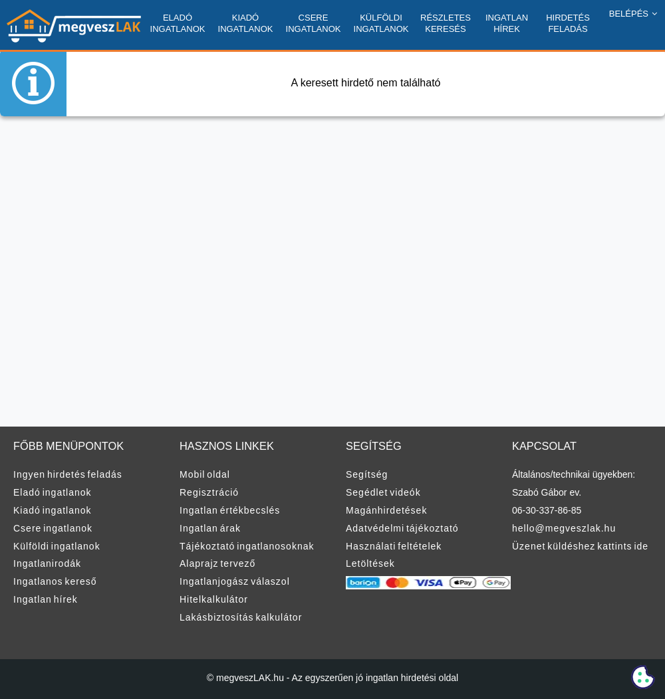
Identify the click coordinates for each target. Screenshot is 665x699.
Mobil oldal (205, 474)
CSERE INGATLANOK (313, 23)
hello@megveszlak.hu (564, 528)
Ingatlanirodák (47, 563)
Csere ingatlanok (52, 528)
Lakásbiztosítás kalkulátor (241, 617)
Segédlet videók (383, 492)
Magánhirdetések (386, 510)
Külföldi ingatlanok (56, 546)
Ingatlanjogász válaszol (235, 581)
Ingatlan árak (210, 528)
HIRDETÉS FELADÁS (568, 23)
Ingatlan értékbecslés (230, 510)
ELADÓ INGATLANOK (177, 23)
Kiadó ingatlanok (52, 510)
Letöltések (370, 563)
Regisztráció (209, 492)
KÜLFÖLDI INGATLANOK (381, 23)
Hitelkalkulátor (214, 599)
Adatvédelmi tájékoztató (402, 528)
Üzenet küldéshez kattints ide (580, 546)
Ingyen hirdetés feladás (67, 474)
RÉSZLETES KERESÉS (445, 23)
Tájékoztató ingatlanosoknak (247, 546)
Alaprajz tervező (217, 563)
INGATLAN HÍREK (506, 23)
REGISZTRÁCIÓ (624, 59)
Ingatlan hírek (45, 599)
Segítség (367, 474)
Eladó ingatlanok (52, 492)
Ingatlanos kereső (55, 581)
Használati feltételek (394, 546)
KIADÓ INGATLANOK (245, 23)
